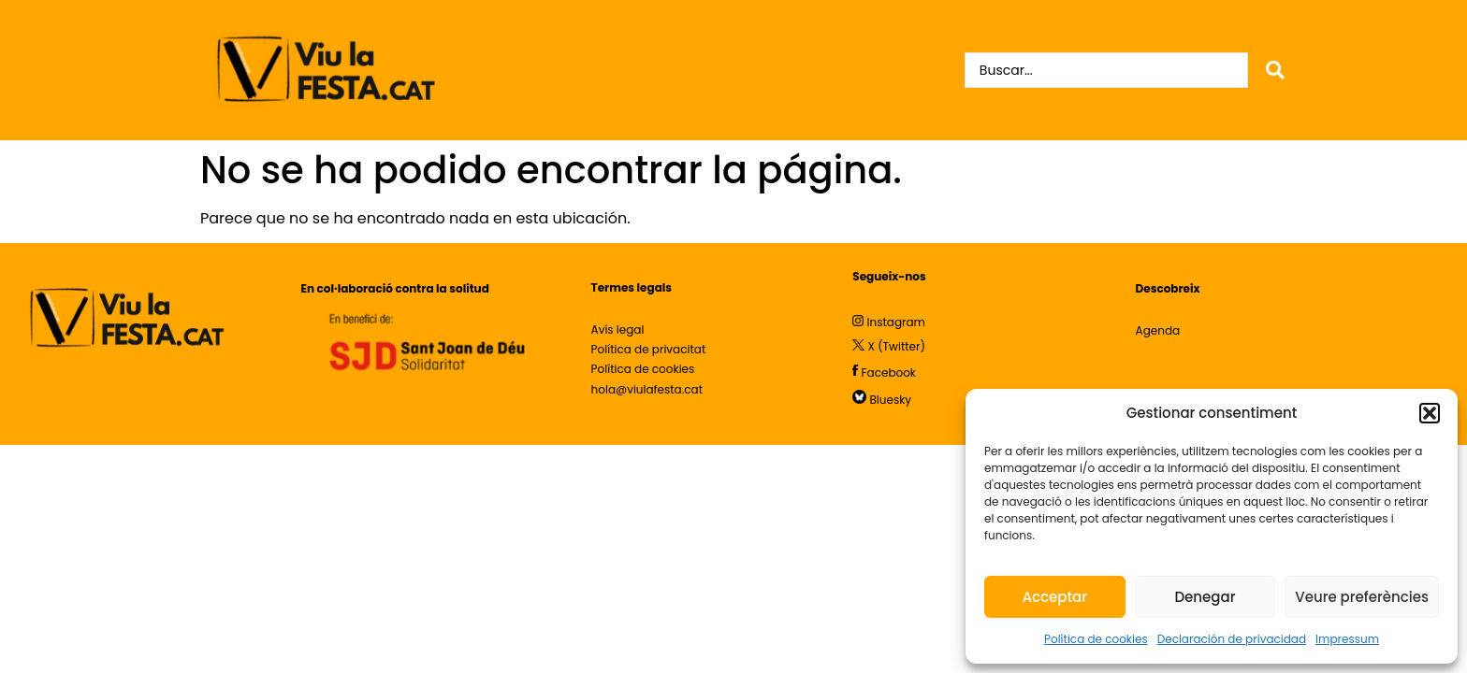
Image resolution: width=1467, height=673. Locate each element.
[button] (1429, 413)
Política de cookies (1096, 639)
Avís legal (619, 329)
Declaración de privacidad (1231, 639)
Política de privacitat (648, 349)
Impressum (1347, 639)
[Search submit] (1275, 70)
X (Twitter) (897, 346)
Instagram (896, 322)
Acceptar (1055, 597)
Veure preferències (1362, 597)
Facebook (889, 371)
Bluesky (891, 400)
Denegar (1204, 597)
